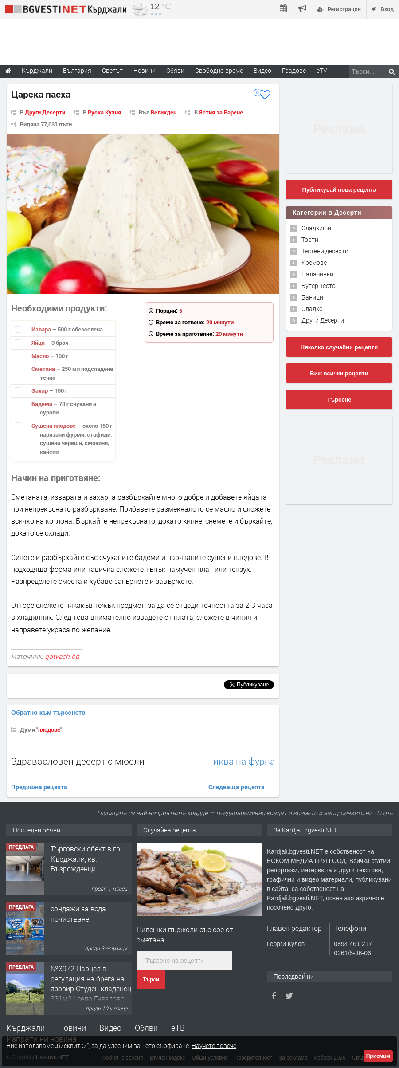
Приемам (378, 1056)
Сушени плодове (54, 426)
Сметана (43, 369)
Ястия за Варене (221, 112)
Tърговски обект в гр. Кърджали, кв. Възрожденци (86, 859)
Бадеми (42, 404)
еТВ (178, 1027)
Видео (110, 1027)
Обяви (146, 1027)
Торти (309, 239)
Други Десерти (45, 112)
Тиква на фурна (241, 761)
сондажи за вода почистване (78, 913)
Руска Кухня (104, 112)
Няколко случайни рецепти (339, 347)
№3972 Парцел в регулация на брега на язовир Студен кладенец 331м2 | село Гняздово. (91, 983)
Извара (41, 329)
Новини (144, 70)
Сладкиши (316, 228)
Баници (312, 297)
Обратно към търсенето (48, 712)
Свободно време (219, 70)
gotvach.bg (62, 656)
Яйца (38, 343)
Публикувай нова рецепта (339, 189)
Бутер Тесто (318, 285)
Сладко (312, 308)
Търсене (339, 399)
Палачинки (317, 274)
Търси (151, 980)
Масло (40, 356)
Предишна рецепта (39, 787)
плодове (49, 729)
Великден (163, 112)
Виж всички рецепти (339, 373)
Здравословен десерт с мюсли (78, 761)
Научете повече (214, 1045)
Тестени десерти (324, 251)
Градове (294, 70)
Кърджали (25, 1027)
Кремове (314, 262)
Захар (40, 390)
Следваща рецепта (236, 787)
